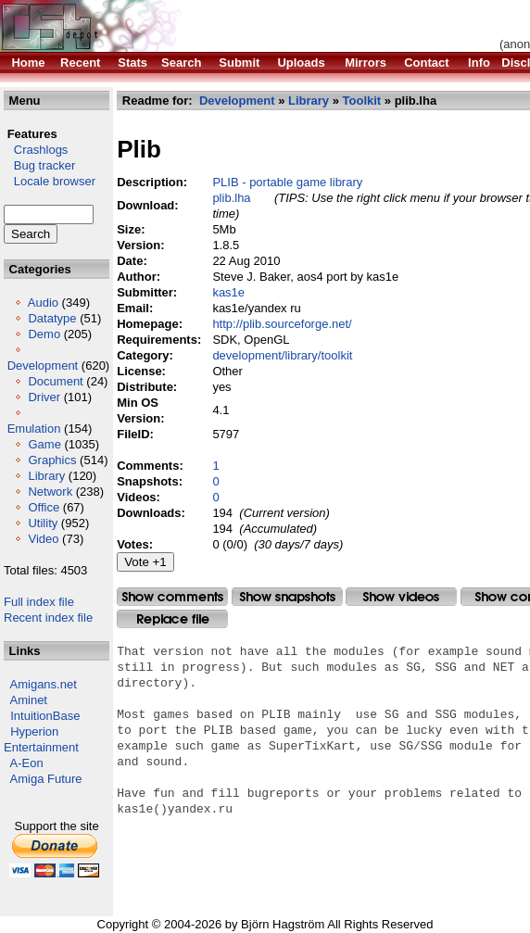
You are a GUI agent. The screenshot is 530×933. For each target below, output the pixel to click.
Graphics (52, 460)
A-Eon (27, 763)
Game (44, 444)
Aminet (28, 700)
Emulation (34, 428)
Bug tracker (39, 165)
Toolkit (362, 100)
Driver (44, 397)
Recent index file (48, 617)
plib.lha (231, 198)
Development (43, 365)
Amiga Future (46, 779)
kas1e (228, 292)
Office (43, 507)
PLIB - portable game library (287, 182)
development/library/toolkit (282, 355)
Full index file (39, 602)
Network (50, 491)
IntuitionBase (45, 716)
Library (46, 476)
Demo (44, 334)
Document (55, 381)
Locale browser (49, 181)
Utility (42, 523)
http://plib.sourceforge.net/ (281, 324)
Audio (43, 302)
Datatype (52, 318)
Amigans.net (43, 684)
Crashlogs (36, 150)
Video (43, 539)
